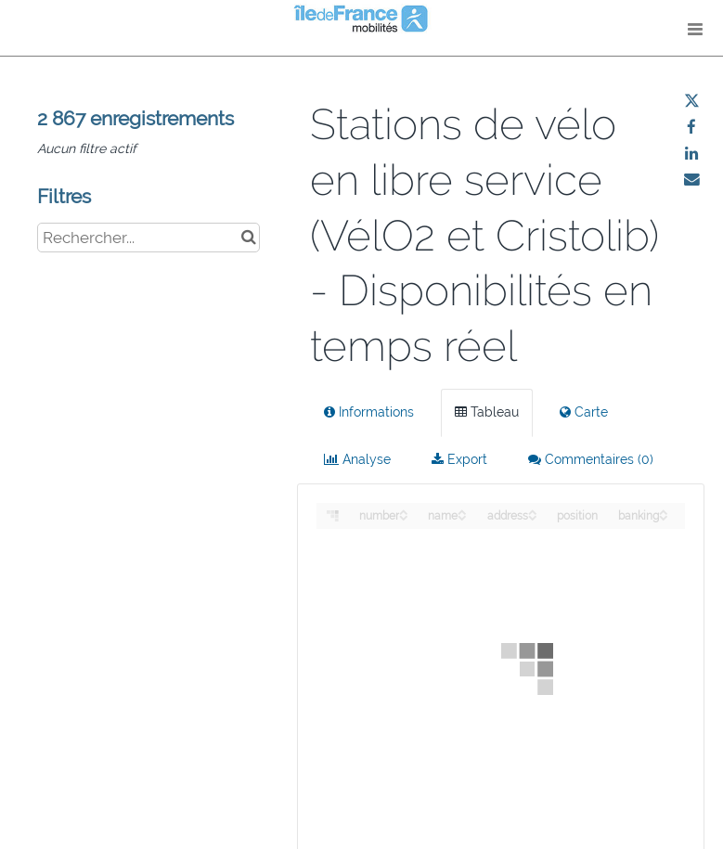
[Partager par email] (691, 179)
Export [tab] (459, 459)
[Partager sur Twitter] (691, 101)
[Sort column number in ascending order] (403, 511)
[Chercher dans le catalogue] (248, 237)
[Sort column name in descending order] (462, 516)
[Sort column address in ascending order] (532, 511)
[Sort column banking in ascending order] (663, 511)
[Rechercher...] (148, 237)
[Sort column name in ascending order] (462, 511)
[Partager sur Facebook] (691, 127)
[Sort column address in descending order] (532, 516)
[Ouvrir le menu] (695, 28)
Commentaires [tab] (590, 459)
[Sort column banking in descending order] (663, 516)
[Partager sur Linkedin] (691, 153)
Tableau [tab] (487, 412)
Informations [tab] (369, 412)
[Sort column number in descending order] (403, 516)
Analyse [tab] (357, 459)
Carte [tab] (584, 412)
